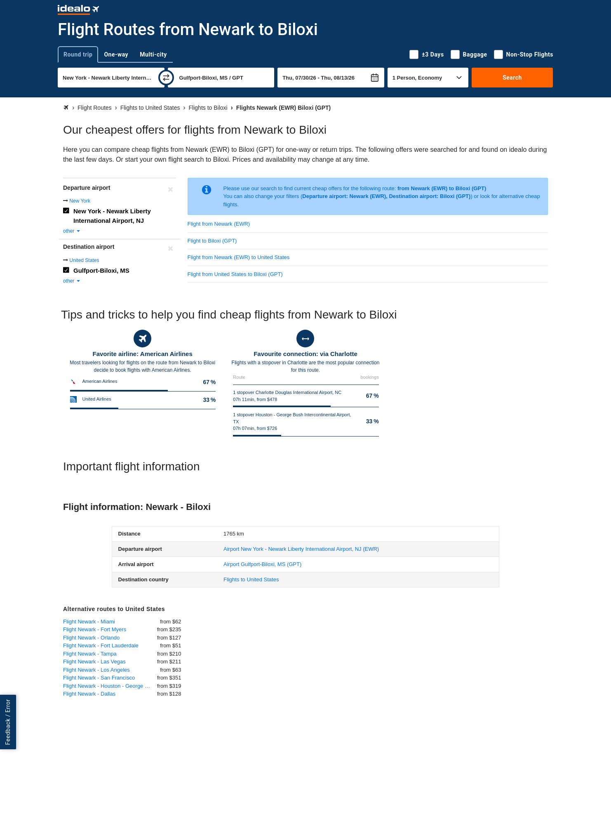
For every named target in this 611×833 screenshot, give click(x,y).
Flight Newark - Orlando (91, 638)
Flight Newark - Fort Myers (94, 629)
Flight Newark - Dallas (89, 694)
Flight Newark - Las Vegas (94, 661)
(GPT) (262, 564)
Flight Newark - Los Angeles (96, 670)
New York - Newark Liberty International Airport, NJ (112, 216)
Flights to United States (251, 579)
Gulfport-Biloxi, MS (101, 270)
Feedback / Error (8, 722)
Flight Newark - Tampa (90, 654)
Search (512, 77)
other (72, 231)
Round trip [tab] (77, 54)
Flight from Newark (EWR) (219, 224)
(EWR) (301, 549)
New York (79, 201)
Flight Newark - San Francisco (99, 678)
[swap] (166, 77)
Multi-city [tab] (153, 54)
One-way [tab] (116, 54)
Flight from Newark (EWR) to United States (239, 257)
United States (84, 260)
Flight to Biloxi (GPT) (212, 241)
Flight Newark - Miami (89, 621)
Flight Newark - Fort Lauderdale (101, 645)
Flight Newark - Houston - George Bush (110, 686)
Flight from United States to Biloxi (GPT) (235, 274)
